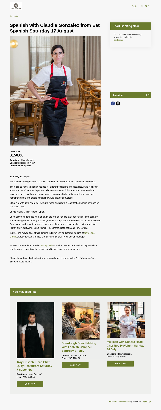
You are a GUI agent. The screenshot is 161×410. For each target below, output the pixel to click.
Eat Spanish (47, 245)
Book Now (30, 384)
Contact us (118, 40)
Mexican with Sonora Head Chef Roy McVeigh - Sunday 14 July (125, 345)
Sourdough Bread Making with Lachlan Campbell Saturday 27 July (79, 347)
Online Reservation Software (119, 401)
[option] (35, 344)
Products (14, 16)
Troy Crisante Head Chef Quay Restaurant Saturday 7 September (34, 366)
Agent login (147, 401)
